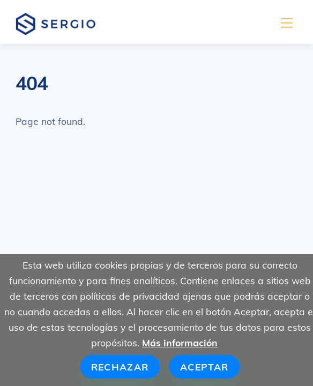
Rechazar (120, 367)
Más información (180, 342)
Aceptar (204, 367)
